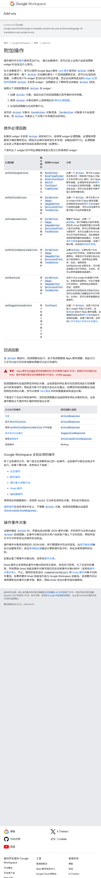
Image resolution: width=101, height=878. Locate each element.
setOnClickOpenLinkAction (21, 249)
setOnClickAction (16, 197)
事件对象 (88, 204)
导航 (7, 416)
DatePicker (51, 172)
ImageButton (52, 203)
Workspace (31, 4)
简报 (71, 869)
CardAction (51, 197)
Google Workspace (21, 43)
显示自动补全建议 (14, 433)
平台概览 (8, 868)
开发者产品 (9, 873)
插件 (36, 43)
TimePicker (51, 188)
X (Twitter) (74, 874)
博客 (71, 864)
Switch (49, 182)
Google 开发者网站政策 (59, 595)
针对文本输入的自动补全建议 (83, 321)
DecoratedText (54, 206)
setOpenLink (12, 277)
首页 (6, 43)
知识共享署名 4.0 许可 (53, 592)
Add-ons (10, 14)
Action (80, 172)
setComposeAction (16, 218)
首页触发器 (86, 544)
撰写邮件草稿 (88, 244)
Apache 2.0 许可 (11, 595)
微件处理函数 (62, 100)
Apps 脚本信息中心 (45, 869)
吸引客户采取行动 (20, 482)
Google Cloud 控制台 (46, 874)
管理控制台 (41, 864)
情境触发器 (35, 548)
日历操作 (15, 471)
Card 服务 (63, 70)
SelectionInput (54, 179)
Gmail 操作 (16, 488)
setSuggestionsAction (18, 305)
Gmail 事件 (78, 572)
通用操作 (13, 439)
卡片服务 (31, 371)
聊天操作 (15, 477)
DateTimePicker (54, 176)
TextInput (51, 185)
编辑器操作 (16, 494)
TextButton (51, 210)
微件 (21, 60)
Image (48, 200)
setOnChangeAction (16, 172)
